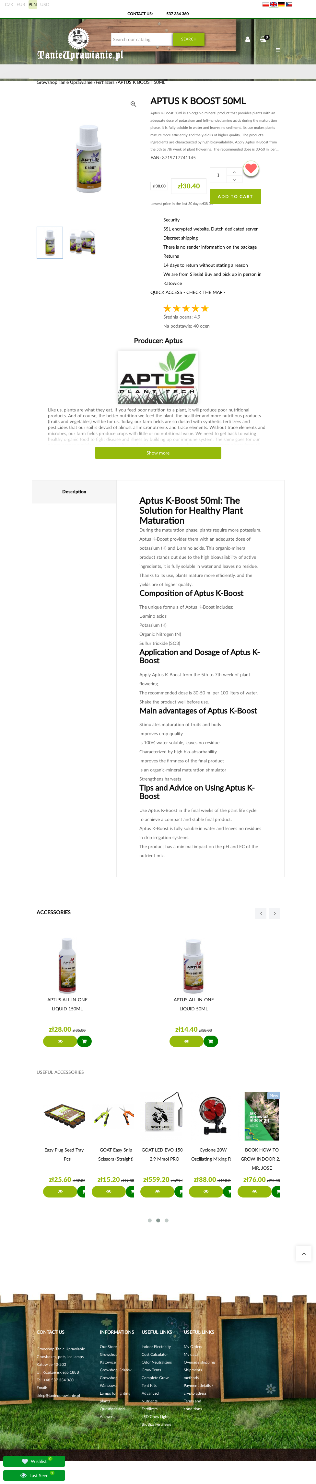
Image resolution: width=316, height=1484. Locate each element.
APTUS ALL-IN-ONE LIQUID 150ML (67, 1004)
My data (191, 1354)
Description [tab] (74, 491)
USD (45, 4)
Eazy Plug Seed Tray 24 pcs (67, 1154)
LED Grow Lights (156, 1416)
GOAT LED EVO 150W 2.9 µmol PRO (165, 1154)
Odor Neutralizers (157, 1362)
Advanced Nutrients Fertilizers (150, 1401)
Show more (158, 452)
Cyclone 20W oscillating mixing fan (213, 1154)
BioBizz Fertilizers (156, 1424)
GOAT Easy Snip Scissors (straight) (116, 1154)
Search (188, 39)
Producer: (158, 340)
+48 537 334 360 (58, 1379)
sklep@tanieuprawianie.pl (58, 1395)
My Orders (193, 1346)
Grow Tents (151, 1369)
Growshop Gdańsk (116, 1369)
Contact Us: (140, 13)
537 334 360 (177, 13)
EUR (21, 4)
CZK (9, 4)
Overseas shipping (199, 1362)
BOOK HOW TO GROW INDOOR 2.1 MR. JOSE (262, 1159)
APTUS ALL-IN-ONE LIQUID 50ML (194, 1004)
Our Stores (109, 1346)
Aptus (172, 340)
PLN (33, 4)
